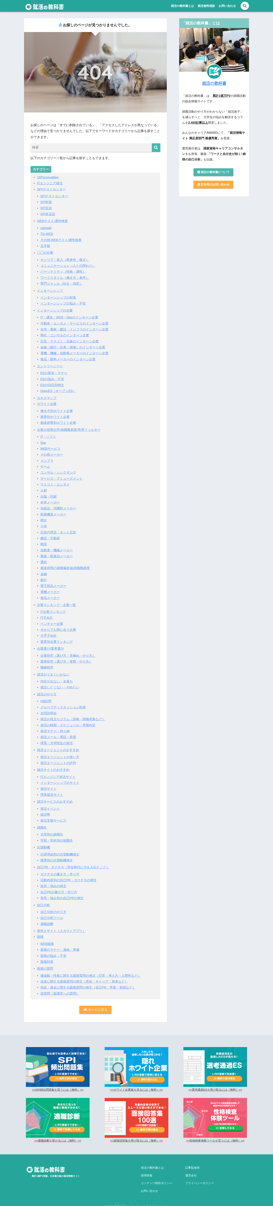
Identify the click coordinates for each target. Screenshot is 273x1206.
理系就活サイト (51, 795)
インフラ (46, 461)
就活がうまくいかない (53, 674)
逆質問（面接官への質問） (59, 993)
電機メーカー (50, 592)
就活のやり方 (46, 694)
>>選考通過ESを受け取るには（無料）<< (215, 1090)
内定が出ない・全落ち (56, 681)
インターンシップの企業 (55, 310)
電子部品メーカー (53, 586)
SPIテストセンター (54, 196)
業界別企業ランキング (56, 642)
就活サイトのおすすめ (53, 770)
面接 (40, 937)
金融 (43, 574)
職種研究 (46, 667)
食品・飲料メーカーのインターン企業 (68, 359)
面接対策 (46, 962)
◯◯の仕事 (45, 253)
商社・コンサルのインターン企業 (64, 335)
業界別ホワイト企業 (55, 417)
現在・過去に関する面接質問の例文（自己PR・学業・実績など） (88, 987)
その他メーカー (51, 454)
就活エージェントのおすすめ (58, 750)
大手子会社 (48, 635)
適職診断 (46, 924)
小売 (43, 526)
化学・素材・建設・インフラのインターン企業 (74, 329)
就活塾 (45, 814)
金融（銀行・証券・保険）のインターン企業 (72, 347)
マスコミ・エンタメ (55, 484)
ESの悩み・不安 (52, 379)
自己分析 (43, 905)
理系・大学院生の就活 (56, 743)
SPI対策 (46, 202)
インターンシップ (50, 291)
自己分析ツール (51, 918)
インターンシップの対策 (58, 297)
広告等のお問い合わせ (213, 185)
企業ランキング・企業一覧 (56, 605)
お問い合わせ (227, 5)
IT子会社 (46, 618)
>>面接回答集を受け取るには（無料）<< (136, 1141)
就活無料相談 (206, 5)
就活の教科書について (213, 172)
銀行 (43, 580)
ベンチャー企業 (51, 624)
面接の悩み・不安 (53, 956)
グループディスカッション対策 (63, 707)
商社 (43, 520)
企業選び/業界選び (50, 648)
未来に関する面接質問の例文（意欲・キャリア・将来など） (84, 981)
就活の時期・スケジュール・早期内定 (68, 725)
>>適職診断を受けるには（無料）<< (58, 1141)
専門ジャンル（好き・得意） (61, 283)
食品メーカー (50, 598)
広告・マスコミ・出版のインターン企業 (69, 341)
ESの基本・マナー (53, 373)
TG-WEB (46, 234)
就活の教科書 (214, 83)
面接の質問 (45, 968)
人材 (43, 490)
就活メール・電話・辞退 (58, 737)
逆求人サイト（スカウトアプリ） (61, 931)
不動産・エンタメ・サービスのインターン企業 (74, 323)
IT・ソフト (48, 437)
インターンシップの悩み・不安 (63, 303)
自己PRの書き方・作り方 (58, 892)
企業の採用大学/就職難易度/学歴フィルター (68, 430)
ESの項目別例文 (52, 385)
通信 (43, 562)
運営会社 (191, 1174)
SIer (43, 443)
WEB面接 (47, 944)
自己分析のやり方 (53, 912)
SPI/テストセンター (51, 189)
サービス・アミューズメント (61, 478)
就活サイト (48, 789)
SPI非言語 (47, 214)
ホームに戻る (96, 1010)
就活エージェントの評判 (58, 763)
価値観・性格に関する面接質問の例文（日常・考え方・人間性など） (90, 975)
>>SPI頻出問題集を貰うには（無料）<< (58, 1090)
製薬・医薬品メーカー (56, 556)
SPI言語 (46, 208)
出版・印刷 (48, 496)
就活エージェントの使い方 (59, 757)
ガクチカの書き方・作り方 (59, 874)
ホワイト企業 (46, 404)
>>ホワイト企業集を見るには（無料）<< (136, 1090)
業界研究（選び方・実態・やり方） (66, 661)
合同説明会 (48, 713)
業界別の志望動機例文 (56, 860)
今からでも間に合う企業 (58, 630)
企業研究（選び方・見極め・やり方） (68, 656)
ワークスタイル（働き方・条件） (64, 278)
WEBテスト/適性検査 (52, 221)
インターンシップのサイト (59, 783)
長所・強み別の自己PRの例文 (62, 898)
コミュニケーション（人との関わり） (68, 266)
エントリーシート (50, 366)
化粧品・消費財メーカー (58, 508)
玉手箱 (45, 246)
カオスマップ (46, 398)
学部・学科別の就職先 (56, 840)
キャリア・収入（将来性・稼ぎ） (64, 260)
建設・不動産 (50, 538)
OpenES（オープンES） (58, 391)
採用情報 (146, 1174)
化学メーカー (50, 502)
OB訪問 (46, 701)
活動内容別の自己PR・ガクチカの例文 (68, 880)
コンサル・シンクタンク (58, 472)
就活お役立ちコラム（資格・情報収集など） (72, 719)
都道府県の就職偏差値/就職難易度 (65, 568)
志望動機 (43, 847)
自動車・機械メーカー (56, 550)
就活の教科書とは (182, 5)
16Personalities (48, 177)
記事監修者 (192, 1167)
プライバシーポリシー (199, 1180)
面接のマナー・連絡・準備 (59, 950)
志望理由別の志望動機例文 (59, 854)
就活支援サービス (53, 820)
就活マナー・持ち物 (55, 731)
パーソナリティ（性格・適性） (63, 271)
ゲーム (45, 466)
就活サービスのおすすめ (55, 801)
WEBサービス (50, 449)
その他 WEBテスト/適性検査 (61, 240)
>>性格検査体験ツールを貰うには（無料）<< (215, 1141)
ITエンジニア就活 (50, 183)
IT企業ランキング (53, 612)
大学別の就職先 (51, 834)
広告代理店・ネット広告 (58, 532)
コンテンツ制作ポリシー (156, 1180)
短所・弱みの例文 (53, 886)
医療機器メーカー (53, 514)
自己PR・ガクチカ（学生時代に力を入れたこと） (73, 867)
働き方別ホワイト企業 (56, 411)
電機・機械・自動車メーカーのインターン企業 (74, 353)
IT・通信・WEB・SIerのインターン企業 (69, 317)
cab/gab (46, 228)
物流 (43, 544)
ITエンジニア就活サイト (58, 777)
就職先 (42, 827)
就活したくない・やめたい (59, 687)
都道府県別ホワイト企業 (58, 423)
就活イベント (50, 809)
